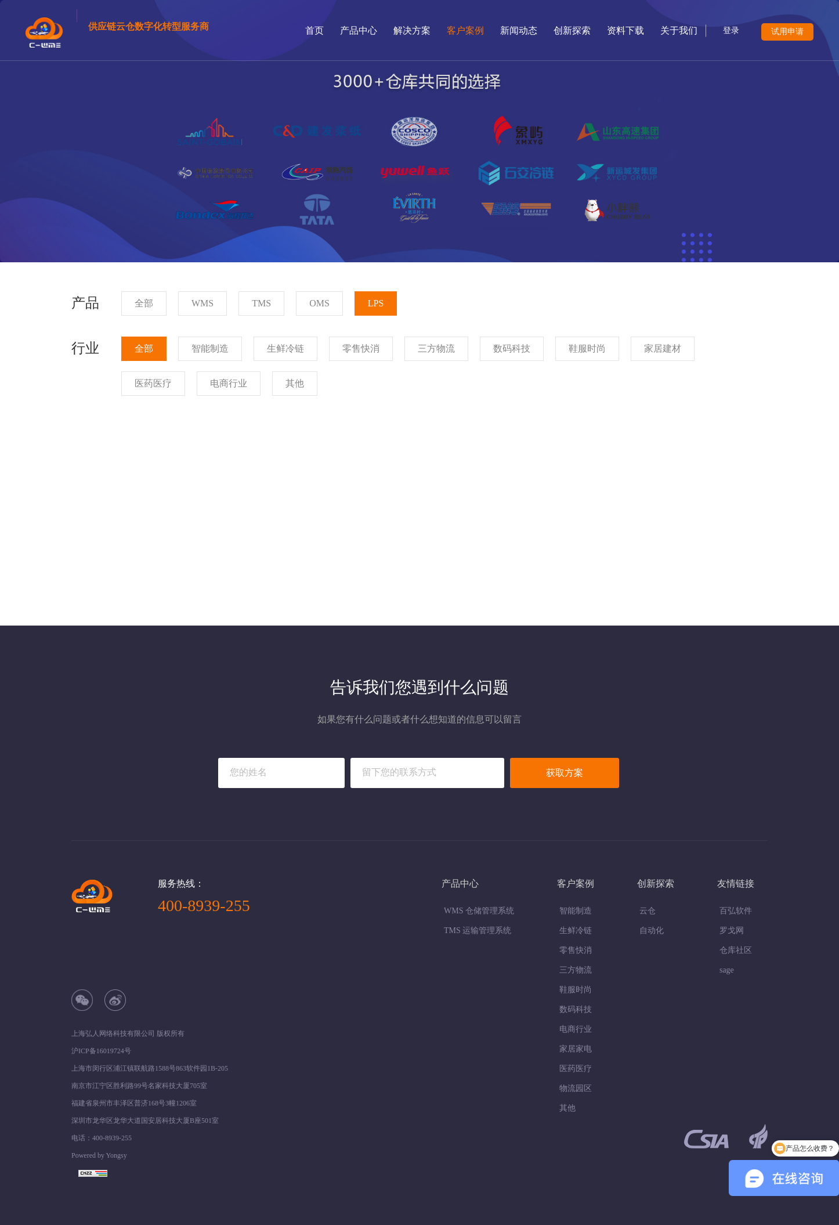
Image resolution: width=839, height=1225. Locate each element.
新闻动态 (518, 30)
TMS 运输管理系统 (477, 930)
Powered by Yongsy (99, 1155)
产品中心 (358, 30)
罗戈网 (731, 930)
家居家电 (575, 1049)
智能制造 (575, 910)
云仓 (647, 910)
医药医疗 (575, 1068)
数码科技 (575, 1009)
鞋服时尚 (575, 989)
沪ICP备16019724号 (101, 1051)
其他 (567, 1108)
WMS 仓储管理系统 (479, 910)
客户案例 (465, 30)
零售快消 (575, 950)
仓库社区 (735, 950)
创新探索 (572, 30)
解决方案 (412, 30)
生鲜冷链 (575, 930)
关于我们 (678, 30)
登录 (731, 30)
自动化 (651, 930)
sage (726, 970)
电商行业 (575, 1029)
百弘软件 (735, 910)
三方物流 (575, 970)
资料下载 (625, 30)
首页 (314, 30)
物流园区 (575, 1088)
